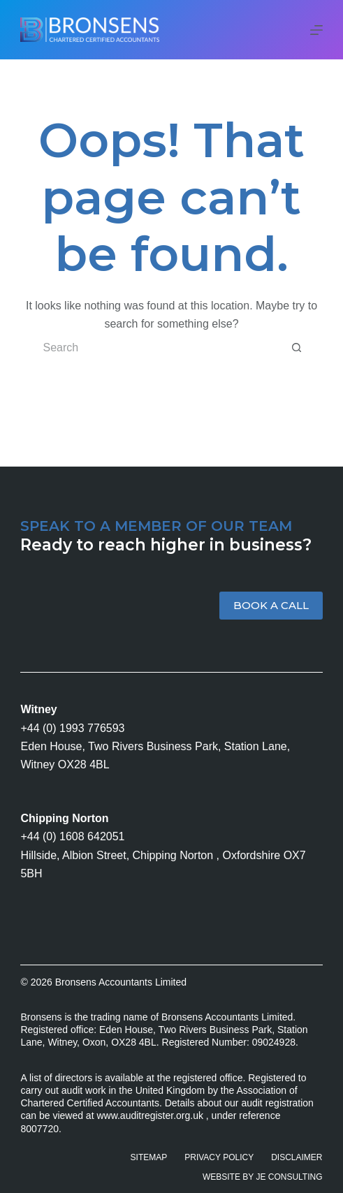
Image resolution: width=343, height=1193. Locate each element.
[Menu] (316, 30)
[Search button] (297, 348)
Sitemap (149, 1157)
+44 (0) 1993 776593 (72, 728)
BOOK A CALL (271, 605)
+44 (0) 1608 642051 (72, 836)
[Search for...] (157, 348)
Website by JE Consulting (263, 1177)
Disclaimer (296, 1157)
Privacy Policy (219, 1157)
